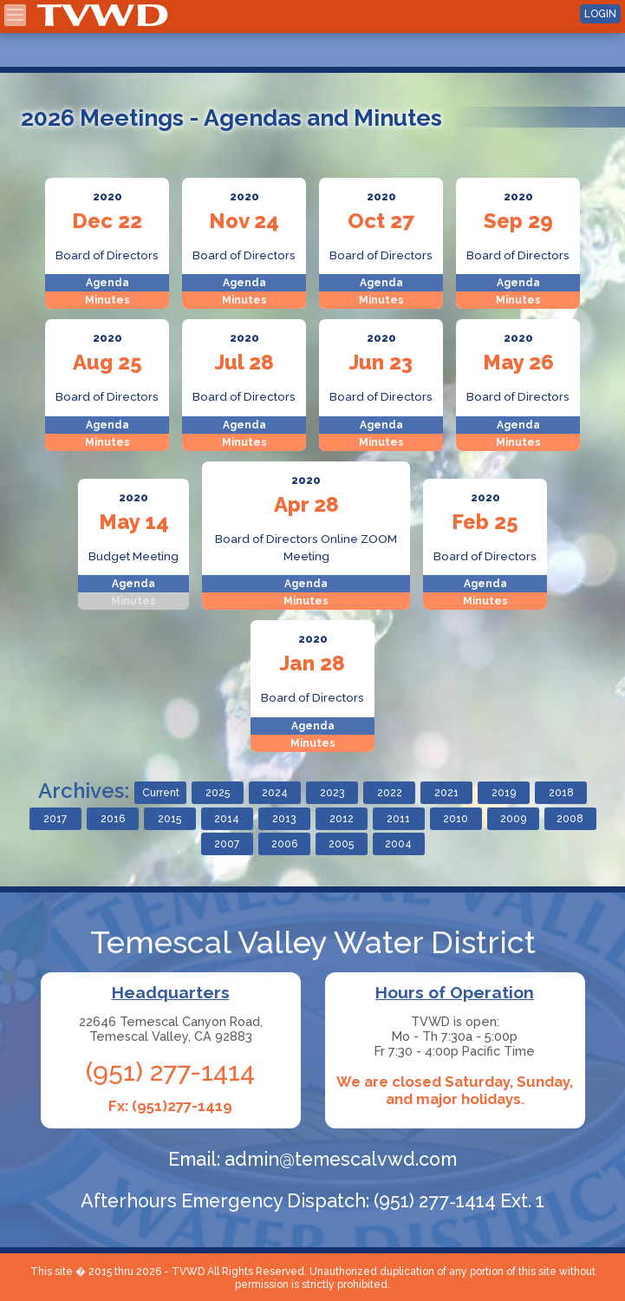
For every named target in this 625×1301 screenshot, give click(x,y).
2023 (332, 793)
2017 (55, 819)
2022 (389, 793)
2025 (217, 793)
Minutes (107, 300)
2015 (169, 819)
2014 (226, 819)
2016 (113, 819)
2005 (341, 844)
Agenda (107, 283)
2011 (398, 819)
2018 (561, 793)
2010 (455, 819)
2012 (341, 819)
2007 (226, 844)
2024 (275, 793)
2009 (513, 819)
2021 (446, 793)
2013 (284, 819)
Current (160, 793)
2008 (570, 819)
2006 (284, 844)
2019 (504, 793)
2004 (398, 844)
